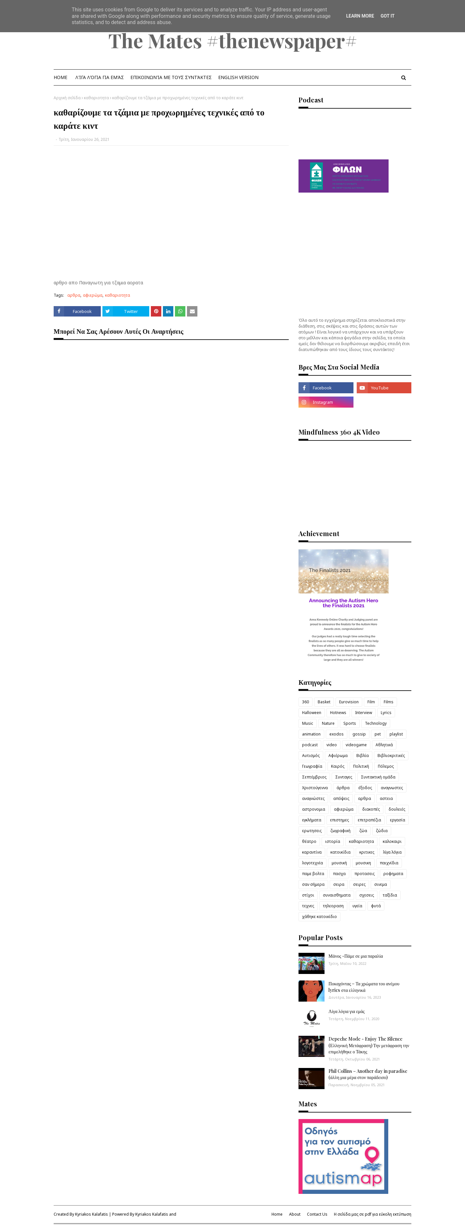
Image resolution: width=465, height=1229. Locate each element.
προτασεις (364, 873)
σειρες (359, 884)
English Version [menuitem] (238, 77)
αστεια (386, 798)
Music (307, 723)
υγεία (357, 906)
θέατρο (309, 841)
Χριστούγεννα (315, 787)
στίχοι (308, 895)
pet (378, 734)
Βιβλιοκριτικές (391, 755)
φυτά (376, 906)
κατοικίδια (340, 852)
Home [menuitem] (60, 77)
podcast (310, 745)
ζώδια (382, 830)
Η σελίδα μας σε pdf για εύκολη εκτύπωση (372, 1214)
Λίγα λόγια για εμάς (346, 1011)
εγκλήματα (311, 820)
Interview (363, 712)
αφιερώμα (92, 295)
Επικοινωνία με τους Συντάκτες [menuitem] (171, 77)
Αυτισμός (311, 755)
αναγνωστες (392, 787)
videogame (356, 745)
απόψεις (341, 798)
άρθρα (343, 787)
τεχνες (308, 906)
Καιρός (337, 766)
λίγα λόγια (392, 852)
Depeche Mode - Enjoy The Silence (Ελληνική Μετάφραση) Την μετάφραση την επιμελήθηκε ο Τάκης (368, 1045)
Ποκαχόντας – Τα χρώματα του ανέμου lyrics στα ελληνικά (363, 986)
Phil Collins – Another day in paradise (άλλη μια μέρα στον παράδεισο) (367, 1074)
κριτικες (366, 852)
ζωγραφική (340, 830)
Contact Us (317, 1214)
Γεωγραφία (312, 766)
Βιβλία (362, 755)
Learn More (360, 16)
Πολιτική (361, 766)
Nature (328, 723)
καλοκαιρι (392, 841)
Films (388, 702)
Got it (387, 16)
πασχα (339, 873)
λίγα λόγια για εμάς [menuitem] (99, 77)
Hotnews (338, 712)
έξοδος (365, 787)
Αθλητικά (384, 745)
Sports (349, 723)
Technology (376, 723)
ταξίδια (390, 895)
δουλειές (397, 809)
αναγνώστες (313, 798)
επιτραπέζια (369, 820)
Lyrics (386, 712)
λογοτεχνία (312, 863)
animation (311, 734)
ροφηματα (393, 873)
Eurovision (349, 702)
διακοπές (371, 809)
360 (305, 702)
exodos (336, 734)
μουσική (339, 863)
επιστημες (339, 820)
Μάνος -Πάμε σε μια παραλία (355, 956)
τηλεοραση (333, 906)
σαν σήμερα (313, 884)
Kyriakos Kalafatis (91, 1214)
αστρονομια (313, 809)
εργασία (397, 820)
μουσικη (363, 863)
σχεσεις (366, 895)
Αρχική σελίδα (67, 98)
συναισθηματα (337, 895)
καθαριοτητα (96, 98)
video (331, 745)
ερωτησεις (312, 830)
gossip (359, 734)
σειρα (338, 884)
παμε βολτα (313, 873)
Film (371, 702)
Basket (324, 702)
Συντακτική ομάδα (378, 777)
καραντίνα (312, 852)
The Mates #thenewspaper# (232, 40)
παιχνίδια (389, 863)
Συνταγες (343, 777)
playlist (396, 734)
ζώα (363, 830)
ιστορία (332, 841)
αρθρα (73, 295)
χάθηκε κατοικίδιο (319, 916)
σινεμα (380, 884)
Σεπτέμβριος (314, 777)
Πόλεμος (386, 766)
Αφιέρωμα (338, 755)
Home (277, 1214)
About (294, 1214)
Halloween (311, 712)
